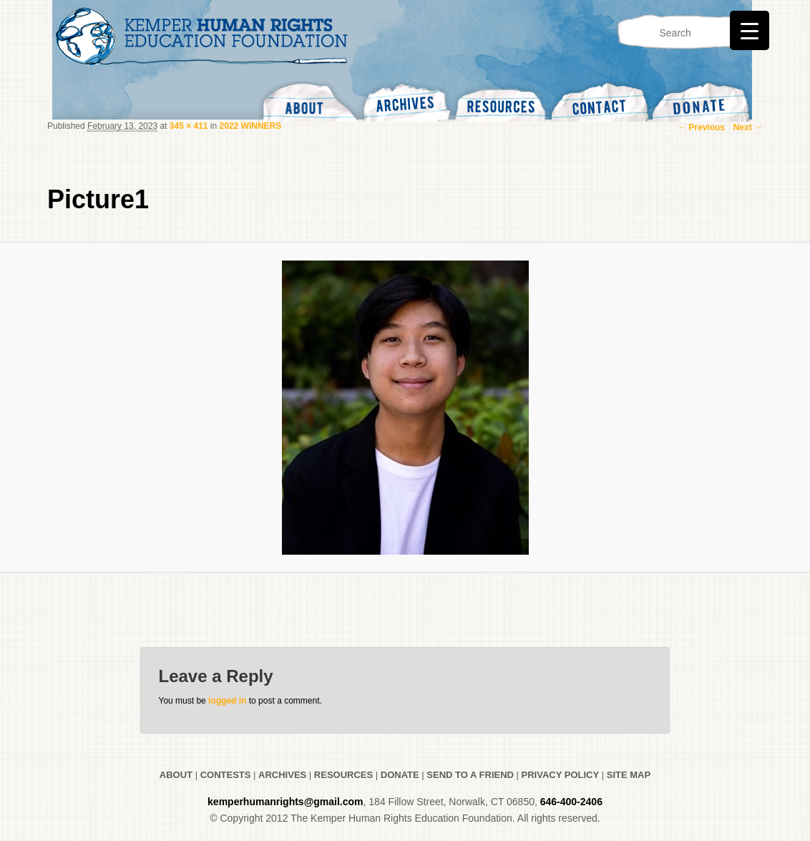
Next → (748, 127)
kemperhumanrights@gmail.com (285, 801)
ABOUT (176, 774)
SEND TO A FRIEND (470, 774)
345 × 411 (189, 126)
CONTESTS (223, 774)
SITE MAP (628, 774)
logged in (227, 701)
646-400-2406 (571, 801)
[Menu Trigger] (749, 30)
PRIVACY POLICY (561, 774)
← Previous (701, 127)
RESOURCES (343, 774)
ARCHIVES (282, 774)
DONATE (400, 774)
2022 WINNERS (251, 126)
